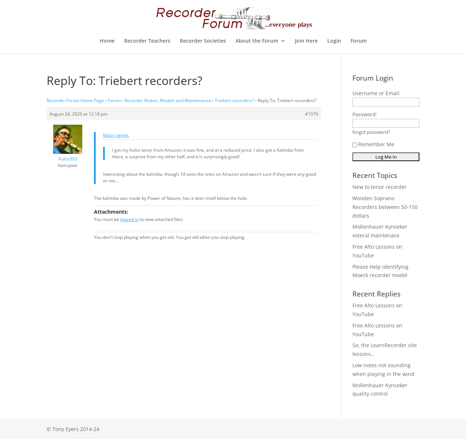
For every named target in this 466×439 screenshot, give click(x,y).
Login (334, 41)
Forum (359, 41)
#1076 (311, 114)
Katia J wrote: (116, 135)
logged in (129, 219)
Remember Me (373, 144)
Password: (364, 114)
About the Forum (257, 41)
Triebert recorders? (234, 100)
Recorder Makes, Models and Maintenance (168, 100)
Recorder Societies (203, 41)
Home (107, 41)
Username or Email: (376, 93)
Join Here (306, 41)
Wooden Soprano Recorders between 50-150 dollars (385, 207)
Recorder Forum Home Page (75, 100)
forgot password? (371, 132)
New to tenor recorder (379, 186)
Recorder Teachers (147, 41)
